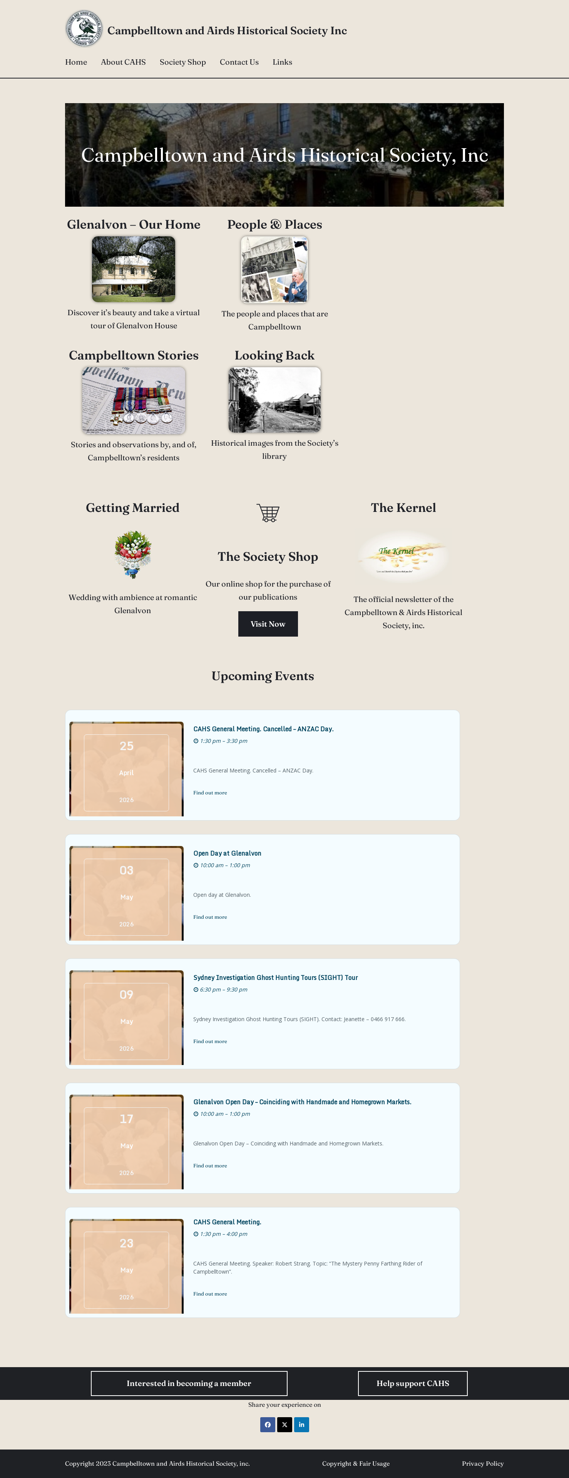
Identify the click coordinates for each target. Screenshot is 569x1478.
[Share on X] (284, 1424)
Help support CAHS (413, 1383)
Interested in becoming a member (189, 1383)
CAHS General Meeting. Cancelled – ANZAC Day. (276, 729)
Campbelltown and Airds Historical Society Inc (227, 30)
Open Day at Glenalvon (240, 853)
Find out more (223, 792)
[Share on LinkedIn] (301, 1424)
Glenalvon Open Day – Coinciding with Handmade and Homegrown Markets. (315, 1102)
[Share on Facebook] (267, 1424)
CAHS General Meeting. (240, 1226)
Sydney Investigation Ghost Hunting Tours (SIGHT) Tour (288, 978)
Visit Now (284, 624)
